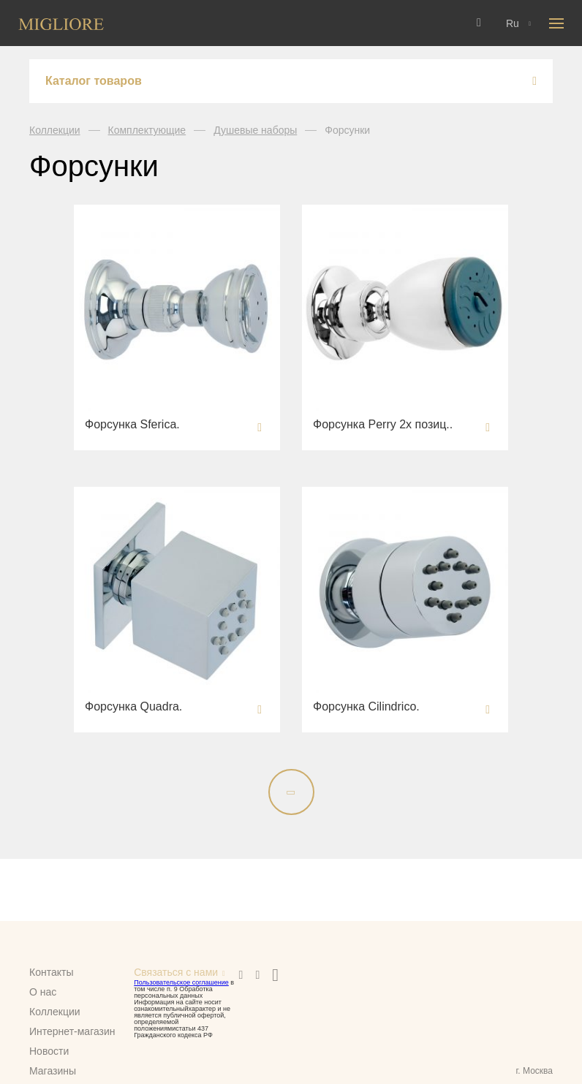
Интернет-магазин (72, 1031)
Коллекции (54, 130)
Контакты (51, 972)
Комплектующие (147, 130)
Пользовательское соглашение (181, 982)
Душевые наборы (255, 130)
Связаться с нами (176, 972)
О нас (42, 992)
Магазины (52, 1071)
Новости (49, 1051)
